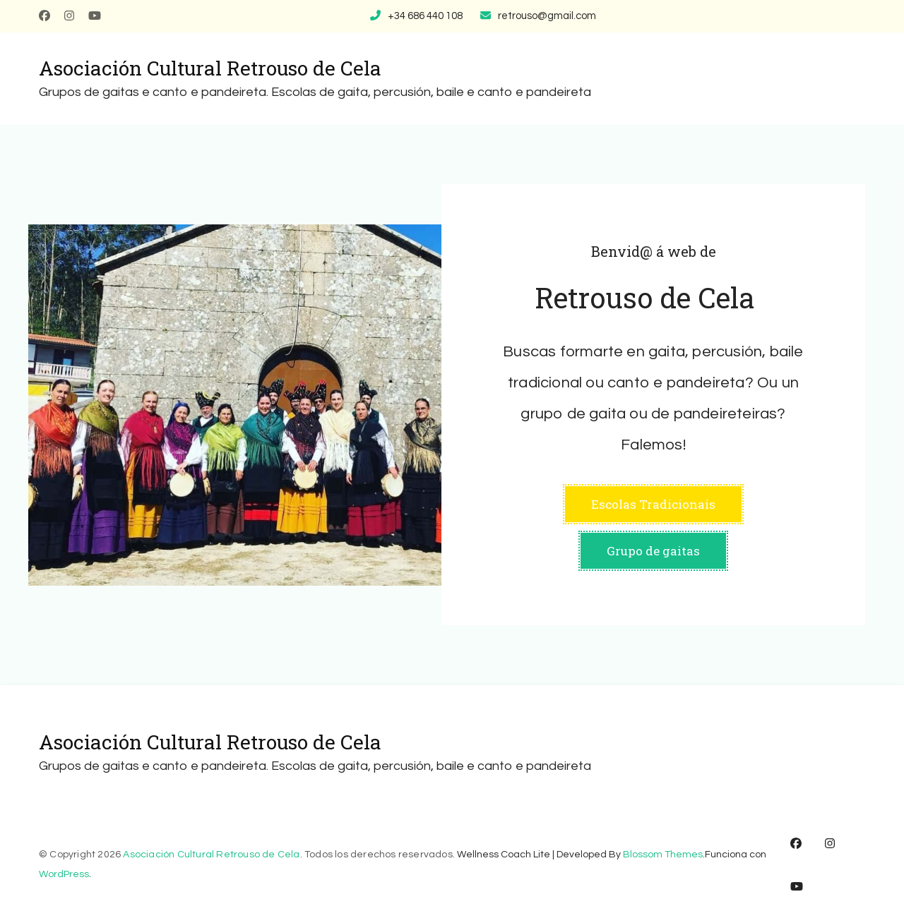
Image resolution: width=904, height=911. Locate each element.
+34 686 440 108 (425, 16)
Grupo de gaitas (653, 551)
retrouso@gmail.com (547, 16)
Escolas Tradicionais (653, 504)
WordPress (64, 874)
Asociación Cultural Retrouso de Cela (210, 68)
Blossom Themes (663, 854)
